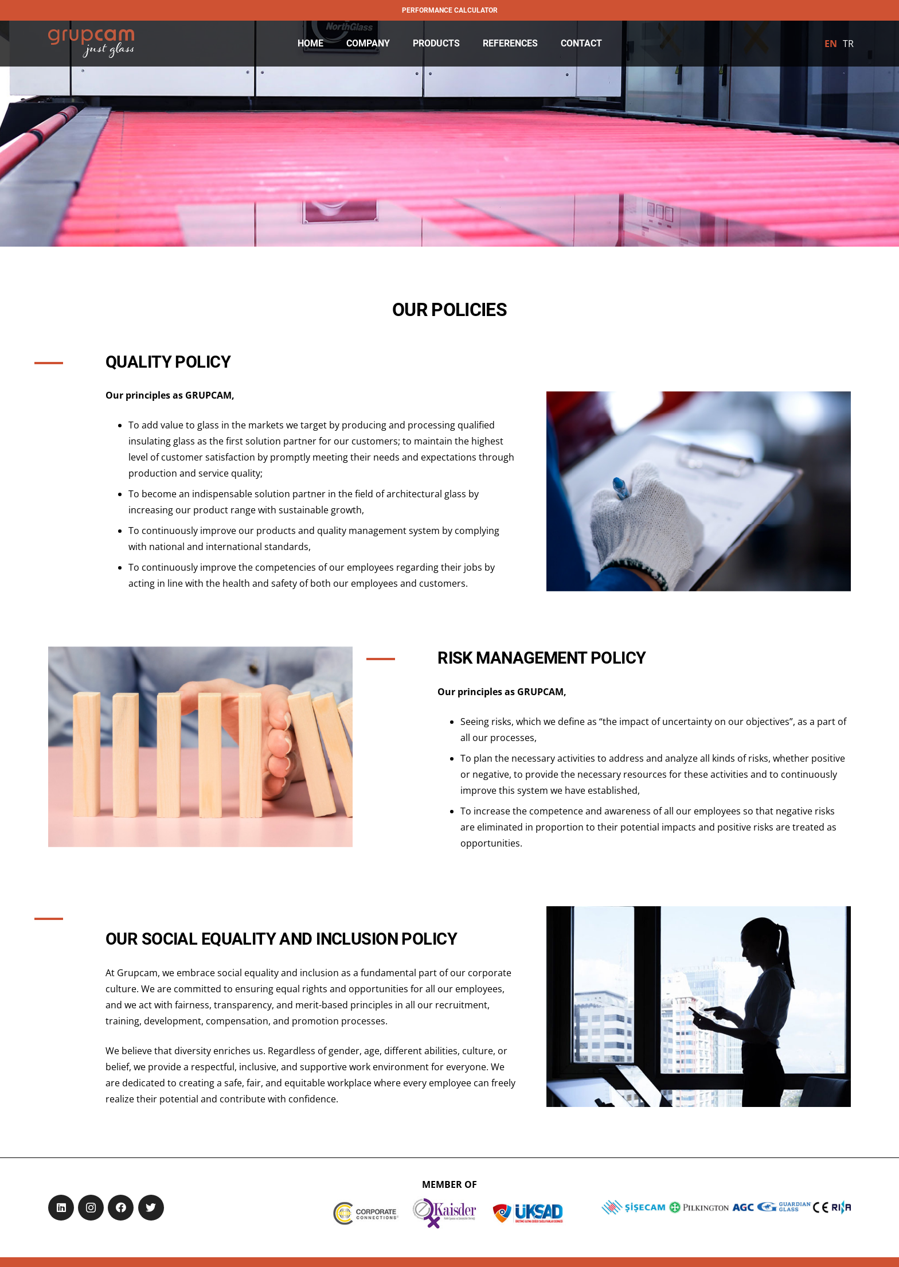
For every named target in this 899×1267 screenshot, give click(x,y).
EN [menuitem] (830, 43)
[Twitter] (151, 1208)
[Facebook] (121, 1208)
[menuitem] (830, 43)
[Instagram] (91, 1208)
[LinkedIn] (61, 1208)
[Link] (91, 43)
